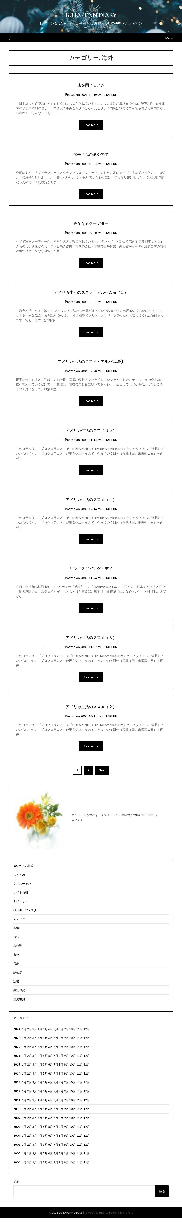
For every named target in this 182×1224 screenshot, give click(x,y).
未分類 (17, 951)
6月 (50, 1052)
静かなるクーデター (91, 224)
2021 (16, 1061)
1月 (24, 1052)
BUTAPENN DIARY (91, 14)
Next (102, 776)
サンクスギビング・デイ (91, 572)
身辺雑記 (19, 996)
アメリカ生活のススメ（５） (91, 432)
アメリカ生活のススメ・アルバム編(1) (91, 363)
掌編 (16, 934)
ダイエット (20, 907)
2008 (16, 1132)
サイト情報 (20, 898)
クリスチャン (22, 889)
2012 (16, 1097)
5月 (45, 1043)
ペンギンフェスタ (25, 916)
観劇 (16, 969)
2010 (16, 1114)
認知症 (17, 978)
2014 (16, 1079)
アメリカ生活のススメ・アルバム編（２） (91, 293)
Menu (169, 38)
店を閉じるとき (91, 84)
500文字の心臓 (23, 871)
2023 (16, 1043)
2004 (16, 1168)
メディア (19, 925)
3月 (34, 1052)
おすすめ (19, 880)
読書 (16, 987)
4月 (40, 1043)
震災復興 (19, 1005)
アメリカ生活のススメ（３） (91, 641)
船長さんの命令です (91, 154)
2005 (16, 1159)
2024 (16, 1035)
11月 (79, 1061)
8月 (61, 1061)
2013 (16, 1088)
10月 (72, 1070)
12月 (86, 1061)
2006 (16, 1150)
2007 (16, 1141)
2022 (16, 1052)
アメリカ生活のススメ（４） (91, 502)
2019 (16, 1070)
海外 (16, 960)
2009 (16, 1123)
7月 (55, 1035)
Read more (91, 125)
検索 (16, 1187)
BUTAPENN (110, 94)
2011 (16, 1106)
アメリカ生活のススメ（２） (91, 711)
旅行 (16, 942)
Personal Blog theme (121, 1218)
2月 (29, 1079)
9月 (66, 1079)
